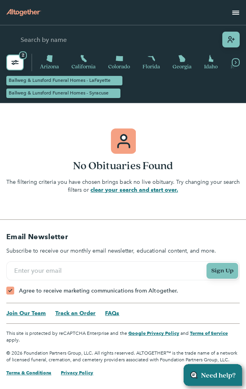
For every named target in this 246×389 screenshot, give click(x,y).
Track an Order (75, 313)
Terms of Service (209, 333)
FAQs (112, 313)
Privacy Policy (77, 373)
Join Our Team (26, 313)
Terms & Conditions (28, 373)
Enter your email (39, 270)
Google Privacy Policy (153, 333)
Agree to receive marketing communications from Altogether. (98, 290)
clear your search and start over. (134, 190)
